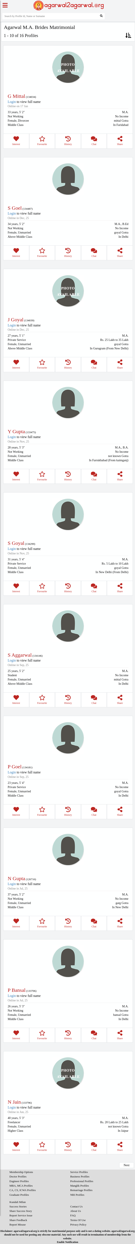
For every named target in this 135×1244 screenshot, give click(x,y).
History (68, 141)
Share (120, 141)
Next (126, 1165)
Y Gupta (16, 431)
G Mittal (16, 96)
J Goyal (15, 319)
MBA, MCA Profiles (21, 1185)
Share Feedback (18, 1220)
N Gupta (16, 878)
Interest (16, 141)
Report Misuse (17, 1224)
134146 (37, 655)
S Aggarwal (20, 655)
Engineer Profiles (19, 1181)
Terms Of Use (78, 1220)
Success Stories (18, 1206)
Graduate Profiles (19, 1194)
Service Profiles (79, 1172)
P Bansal (17, 990)
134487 (27, 208)
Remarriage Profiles (81, 1190)
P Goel (15, 766)
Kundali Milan (17, 1202)
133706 (31, 990)
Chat (94, 141)
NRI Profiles (77, 1194)
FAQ (72, 1215)
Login (12, 102)
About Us (75, 1211)
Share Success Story (20, 1211)
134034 (31, 96)
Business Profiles (79, 1176)
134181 (27, 767)
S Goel (15, 208)
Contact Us (76, 1206)
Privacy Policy (78, 1224)
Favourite (42, 141)
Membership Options (21, 1172)
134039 (29, 320)
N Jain (14, 1102)
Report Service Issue (20, 1215)
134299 (30, 543)
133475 (31, 432)
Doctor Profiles (17, 1176)
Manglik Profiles (79, 1185)
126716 (31, 879)
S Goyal (16, 543)
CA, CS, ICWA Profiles (22, 1190)
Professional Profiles (81, 1181)
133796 (27, 1102)
